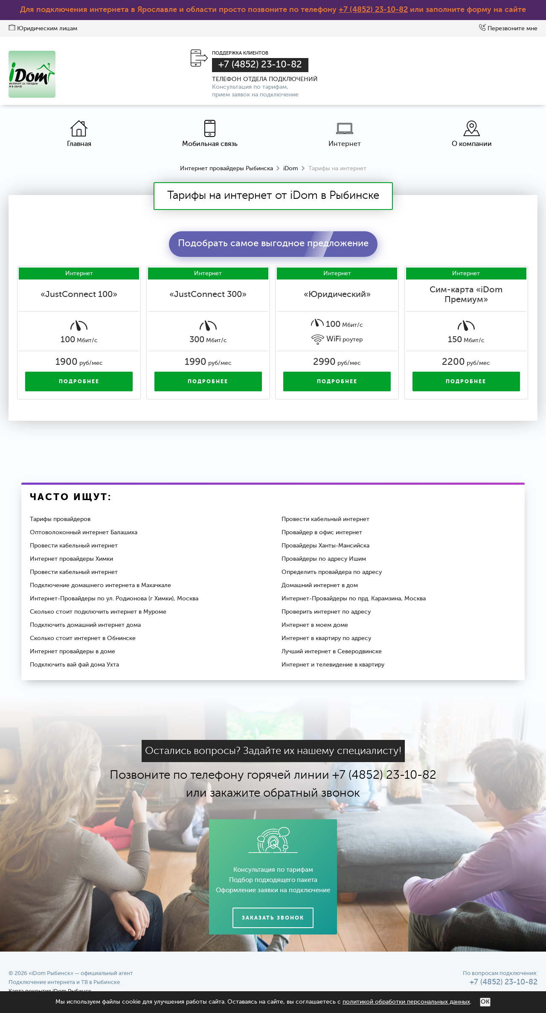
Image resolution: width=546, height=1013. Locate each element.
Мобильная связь (210, 134)
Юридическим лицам (43, 29)
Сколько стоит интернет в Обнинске (83, 638)
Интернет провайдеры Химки (71, 559)
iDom (290, 169)
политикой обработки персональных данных (406, 1002)
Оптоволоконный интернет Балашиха (83, 533)
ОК (485, 1002)
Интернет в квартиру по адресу (326, 638)
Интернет (344, 134)
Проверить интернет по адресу (326, 612)
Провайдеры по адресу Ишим (324, 559)
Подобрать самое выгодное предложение (273, 243)
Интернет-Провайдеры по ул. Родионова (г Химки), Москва (114, 599)
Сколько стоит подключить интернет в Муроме (98, 612)
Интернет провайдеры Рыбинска (226, 169)
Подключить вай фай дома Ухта (74, 665)
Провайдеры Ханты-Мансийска (325, 546)
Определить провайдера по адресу (332, 572)
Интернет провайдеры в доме (72, 652)
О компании (472, 134)
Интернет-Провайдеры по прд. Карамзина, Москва (354, 599)
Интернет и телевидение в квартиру (333, 665)
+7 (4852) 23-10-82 (373, 10)
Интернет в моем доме (315, 625)
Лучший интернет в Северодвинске (332, 652)
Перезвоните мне (508, 29)
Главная (79, 134)
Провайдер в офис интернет (322, 533)
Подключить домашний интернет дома (85, 625)
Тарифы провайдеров (60, 519)
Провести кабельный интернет (325, 519)
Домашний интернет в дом (320, 585)
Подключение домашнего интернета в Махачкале (100, 585)
